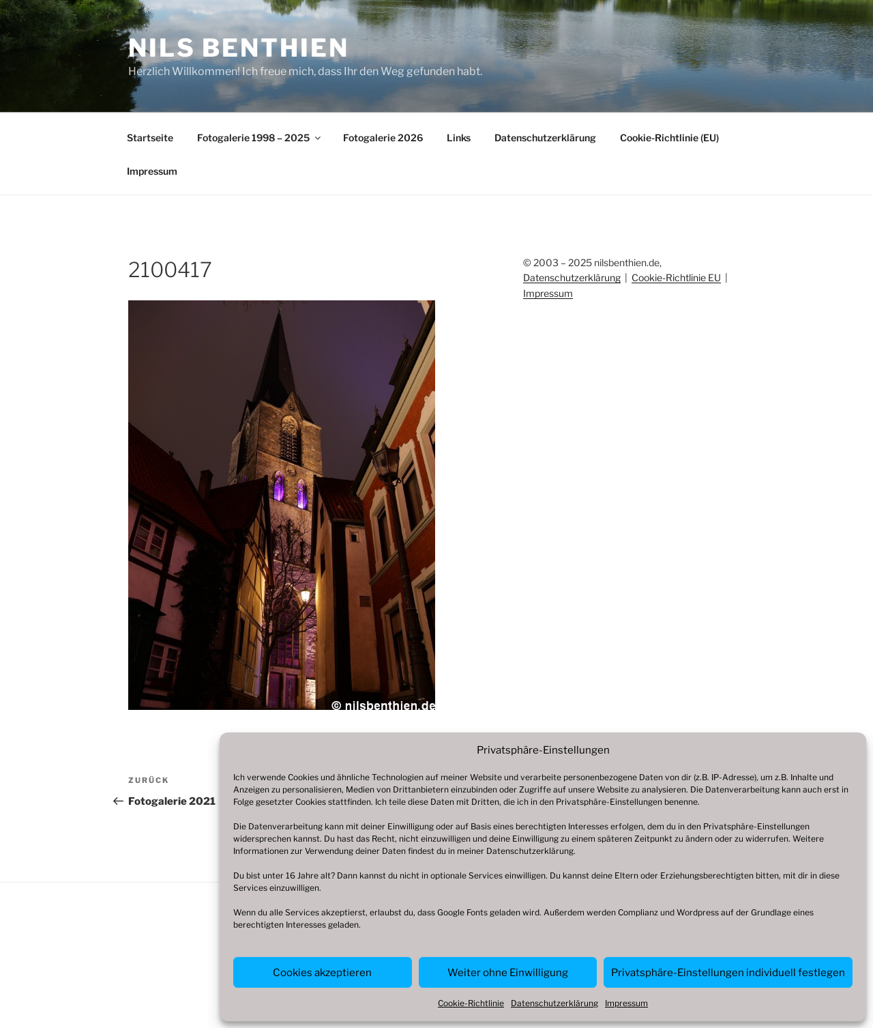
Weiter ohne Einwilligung (507, 973)
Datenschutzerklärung (530, 851)
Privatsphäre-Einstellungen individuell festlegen (728, 973)
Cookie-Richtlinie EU (676, 277)
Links (459, 137)
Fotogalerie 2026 (383, 137)
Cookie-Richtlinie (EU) (669, 137)
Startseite (150, 137)
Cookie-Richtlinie (471, 1003)
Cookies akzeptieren (322, 973)
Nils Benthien (238, 48)
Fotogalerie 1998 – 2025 (260, 137)
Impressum (626, 1003)
